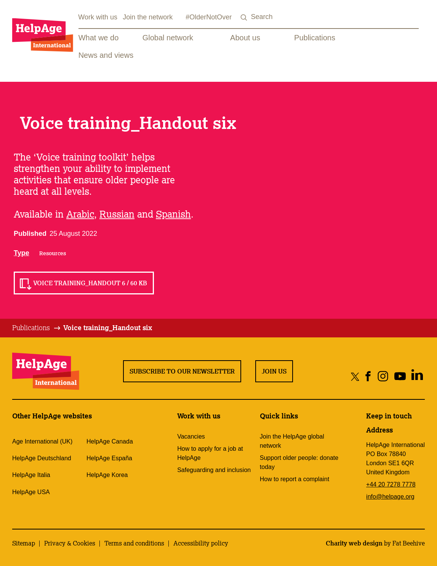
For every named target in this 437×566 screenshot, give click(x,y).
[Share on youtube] (400, 376)
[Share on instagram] (382, 376)
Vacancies (191, 436)
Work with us (97, 17)
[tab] (36, 328)
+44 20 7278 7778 (390, 484)
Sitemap (23, 543)
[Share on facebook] (368, 376)
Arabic (80, 214)
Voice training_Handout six (107, 327)
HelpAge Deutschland (41, 458)
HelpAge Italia (31, 475)
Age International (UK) (42, 441)
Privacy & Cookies (69, 543)
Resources (52, 253)
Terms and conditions (134, 543)
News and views (106, 55)
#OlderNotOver (209, 17)
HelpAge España (109, 458)
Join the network (148, 17)
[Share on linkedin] (417, 376)
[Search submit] (244, 17)
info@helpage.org (390, 496)
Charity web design (354, 543)
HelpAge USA (31, 492)
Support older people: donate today (299, 462)
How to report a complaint (294, 479)
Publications (314, 37)
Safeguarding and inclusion (214, 470)
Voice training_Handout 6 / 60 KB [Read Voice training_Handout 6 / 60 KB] (90, 283)
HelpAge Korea (107, 475)
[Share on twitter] (355, 376)
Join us (274, 371)
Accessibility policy (200, 543)
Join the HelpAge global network (292, 441)
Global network (167, 37)
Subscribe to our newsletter (182, 371)
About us (245, 37)
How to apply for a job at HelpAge (210, 453)
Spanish (173, 214)
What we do (98, 37)
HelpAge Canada (109, 441)
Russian (116, 214)
